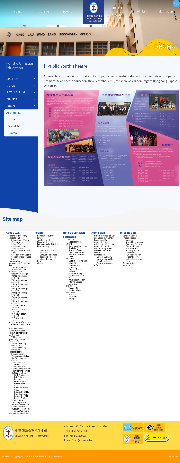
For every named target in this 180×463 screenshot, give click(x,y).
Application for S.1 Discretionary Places (103, 247)
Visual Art (14, 126)
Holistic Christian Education (117, 11)
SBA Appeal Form (133, 254)
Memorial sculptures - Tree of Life (18, 340)
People (67, 11)
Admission (142, 11)
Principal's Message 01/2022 (20, 302)
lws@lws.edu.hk (83, 440)
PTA (39, 261)
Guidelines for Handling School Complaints (133, 250)
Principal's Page (15, 271)
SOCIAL (11, 106)
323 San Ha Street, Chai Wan (92, 426)
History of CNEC (18, 372)
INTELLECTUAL (16, 92)
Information (165, 11)
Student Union (75, 290)
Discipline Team (75, 248)
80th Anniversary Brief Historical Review (21, 377)
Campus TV (73, 288)
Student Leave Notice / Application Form (134, 258)
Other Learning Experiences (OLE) (76, 274)
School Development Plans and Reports (135, 243)
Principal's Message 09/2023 (20, 293)
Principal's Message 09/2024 (20, 285)
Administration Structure (20, 322)
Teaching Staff (43, 239)
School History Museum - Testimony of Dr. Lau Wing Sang (20, 408)
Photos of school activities (48, 251)
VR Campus (16, 337)
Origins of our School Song (20, 251)
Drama (12, 133)
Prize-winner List (16, 328)
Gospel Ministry (75, 241)
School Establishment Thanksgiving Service (21, 369)
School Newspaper (105, 263)
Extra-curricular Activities (48, 244)
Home (17, 11)
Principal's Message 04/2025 (20, 281)
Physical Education (76, 279)
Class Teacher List (45, 242)
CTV (42, 248)
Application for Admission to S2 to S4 (104, 243)
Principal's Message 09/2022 (20, 297)
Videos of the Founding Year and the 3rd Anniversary (20, 402)
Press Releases (129, 237)
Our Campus (14, 334)
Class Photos (46, 258)
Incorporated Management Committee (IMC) (20, 263)
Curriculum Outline (17, 330)
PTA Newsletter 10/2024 (18, 306)
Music (12, 119)
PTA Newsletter (104, 261)
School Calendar (130, 235)
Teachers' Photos (48, 256)
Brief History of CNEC (21, 388)
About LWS (43, 11)
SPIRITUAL (13, 79)
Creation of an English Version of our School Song (21, 256)
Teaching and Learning (74, 266)
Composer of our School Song (19, 247)
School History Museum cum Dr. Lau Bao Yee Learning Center (20, 357)
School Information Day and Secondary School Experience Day (104, 237)
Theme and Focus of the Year (19, 325)
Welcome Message (19, 273)
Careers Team (74, 269)
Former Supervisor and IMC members (19, 268)
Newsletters (99, 254)
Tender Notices (130, 263)
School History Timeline (18, 363)
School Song (14, 237)
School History (15, 351)
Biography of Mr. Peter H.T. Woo (21, 397)
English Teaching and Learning (77, 261)
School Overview (104, 256)
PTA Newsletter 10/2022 (18, 314)
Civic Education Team (77, 246)
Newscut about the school (45, 236)
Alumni (40, 263)
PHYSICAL (12, 99)
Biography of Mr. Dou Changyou (21, 392)
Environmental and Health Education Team (76, 254)
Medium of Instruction (18, 332)
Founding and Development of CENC (21, 383)
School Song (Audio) (20, 239)
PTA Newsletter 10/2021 (18, 319)
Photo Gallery (43, 246)
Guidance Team (75, 250)
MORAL (10, 85)
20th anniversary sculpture (18, 348)
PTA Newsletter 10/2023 (18, 310)
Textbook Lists (132, 246)
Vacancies (127, 265)
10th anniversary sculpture (18, 344)
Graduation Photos (48, 254)
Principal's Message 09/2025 (20, 276)
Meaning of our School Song (18, 243)
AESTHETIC (13, 112)
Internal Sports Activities (75, 282)
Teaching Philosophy (18, 235)
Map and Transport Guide (20, 413)
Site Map (6, 456)
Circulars (129, 239)
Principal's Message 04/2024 (20, 289)
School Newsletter (105, 258)
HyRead (71, 271)
